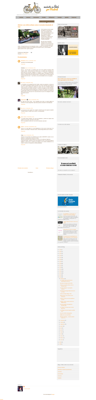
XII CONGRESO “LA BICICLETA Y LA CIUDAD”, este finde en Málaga (69, 214)
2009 (60, 344)
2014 (60, 271)
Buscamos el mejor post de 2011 (66, 283)
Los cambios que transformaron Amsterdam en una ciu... (66, 281)
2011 (60, 277)
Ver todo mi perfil (26, 388)
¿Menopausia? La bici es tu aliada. (69, 229)
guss (22, 116)
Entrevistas (36, 17)
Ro (21, 82)
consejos (60, 17)
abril (61, 333)
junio (61, 330)
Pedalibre (59, 378)
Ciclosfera (60, 371)
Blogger (53, 394)
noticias (21, 17)
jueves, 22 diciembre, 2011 (31, 60)
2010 (60, 342)
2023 (60, 253)
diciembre (62, 278)
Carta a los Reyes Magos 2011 (66, 293)
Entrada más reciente (23, 168)
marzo (61, 335)
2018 (60, 263)
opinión (66, 17)
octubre (61, 322)
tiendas (44, 17)
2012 (60, 275)
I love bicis (60, 375)
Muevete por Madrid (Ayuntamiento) (65, 369)
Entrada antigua (50, 168)
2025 (60, 249)
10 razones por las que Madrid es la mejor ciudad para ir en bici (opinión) (70, 237)
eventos (28, 17)
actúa (23, 53)
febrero (61, 337)
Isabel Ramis (23, 99)
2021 (60, 257)
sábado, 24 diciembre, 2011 (28, 116)
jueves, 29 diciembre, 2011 (28, 135)
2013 (60, 273)
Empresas (74, 17)
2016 (60, 267)
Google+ (1, 399)
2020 (60, 259)
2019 (60, 261)
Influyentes (51, 17)
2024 (60, 251)
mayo (61, 331)
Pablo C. (22, 126)
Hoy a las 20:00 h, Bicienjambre (66, 313)
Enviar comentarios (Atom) (38, 172)
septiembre (62, 324)
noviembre (62, 320)
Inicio (37, 168)
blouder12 (23, 60)
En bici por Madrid (61, 367)
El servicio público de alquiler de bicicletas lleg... (66, 305)
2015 (60, 269)
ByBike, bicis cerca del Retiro (65, 314)
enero (61, 339)
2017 (60, 265)
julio (61, 328)
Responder (23, 64)
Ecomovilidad (60, 373)
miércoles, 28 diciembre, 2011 (30, 126)
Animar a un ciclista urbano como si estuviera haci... (67, 286)
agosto (61, 326)
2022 (60, 255)
